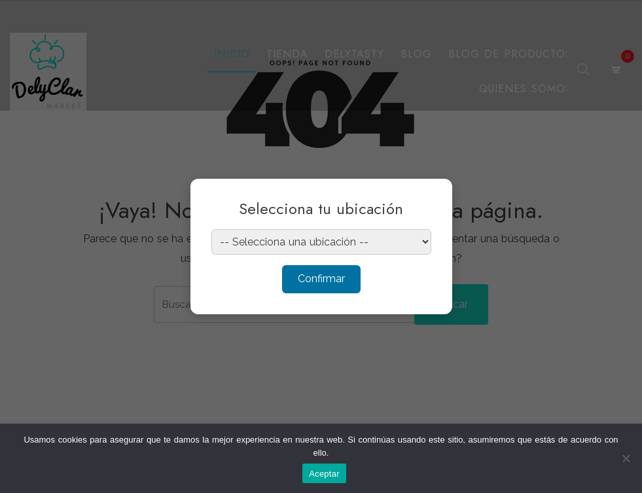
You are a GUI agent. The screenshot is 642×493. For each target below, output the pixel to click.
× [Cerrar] (430, 197)
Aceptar (324, 474)
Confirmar (321, 278)
